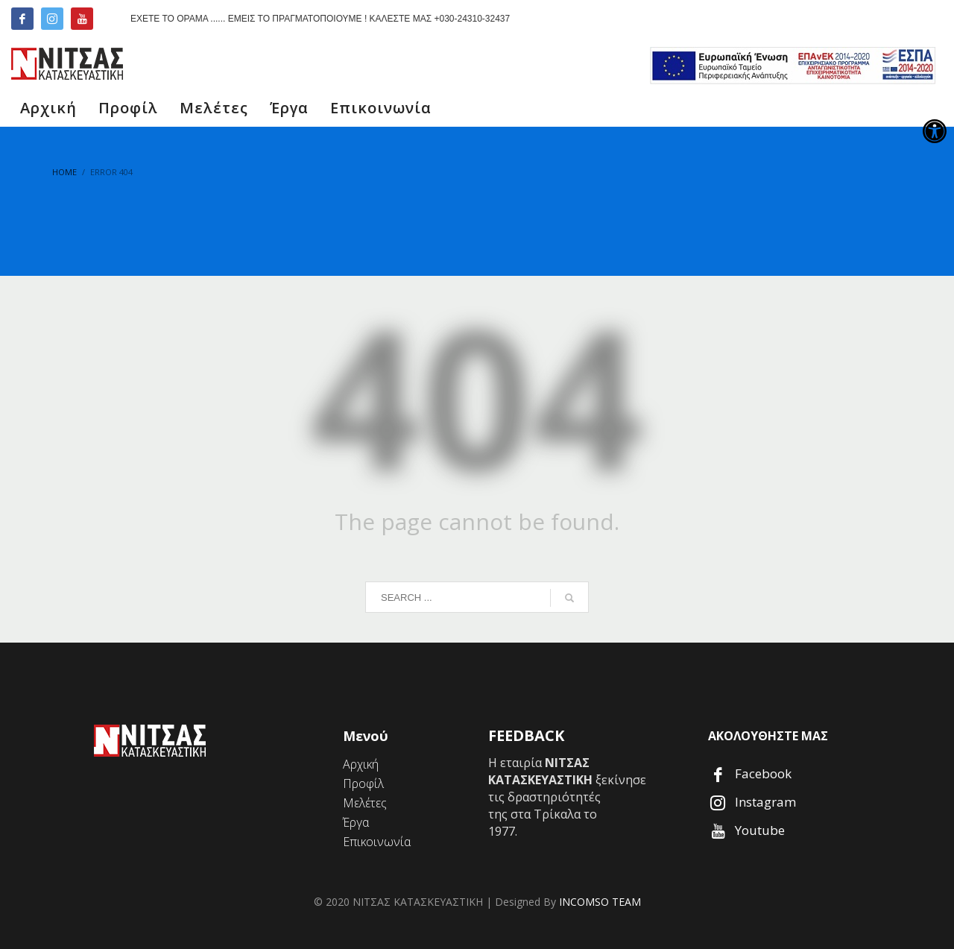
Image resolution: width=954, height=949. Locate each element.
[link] (934, 131)
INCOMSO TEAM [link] (600, 902)
